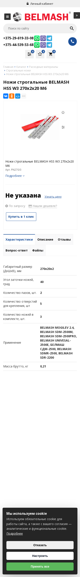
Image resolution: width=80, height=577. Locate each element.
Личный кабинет (40, 4)
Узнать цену (53, 196)
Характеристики (19, 239)
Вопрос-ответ (17, 250)
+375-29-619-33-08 (18, 38)
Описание (45, 239)
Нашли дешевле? (43, 206)
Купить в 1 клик (21, 217)
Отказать (40, 545)
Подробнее (15, 176)
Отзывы (64, 239)
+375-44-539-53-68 (18, 44)
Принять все (40, 566)
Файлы (37, 250)
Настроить (40, 556)
